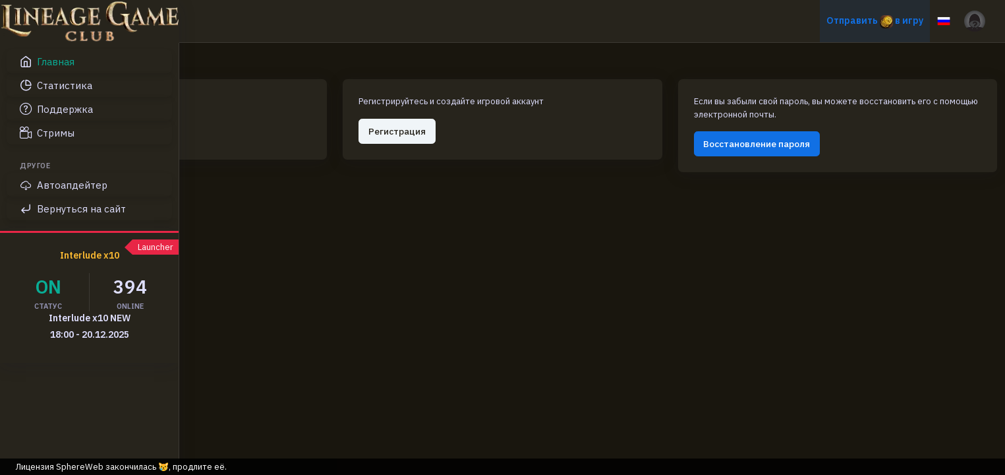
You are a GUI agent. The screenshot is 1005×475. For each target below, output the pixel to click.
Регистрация (521, 116)
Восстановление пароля (812, 129)
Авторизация (255, 116)
